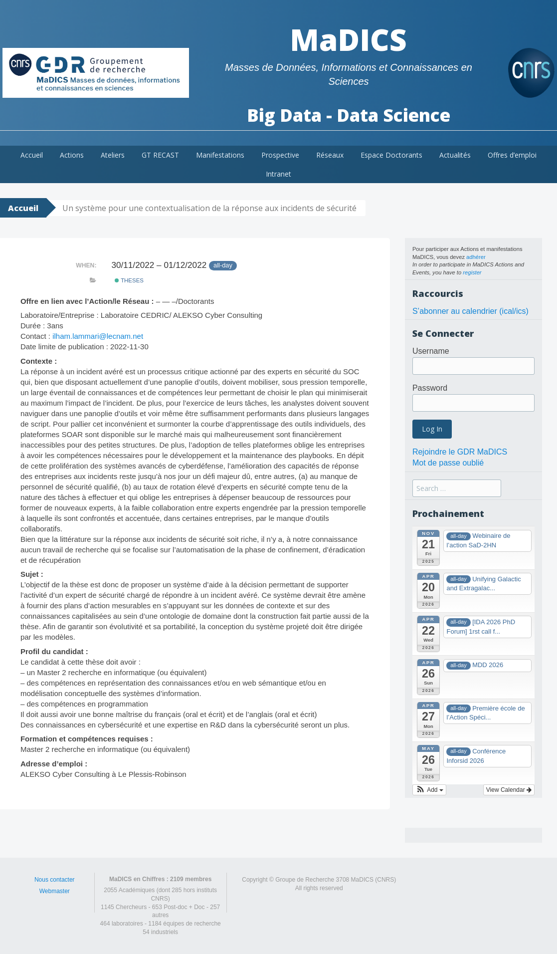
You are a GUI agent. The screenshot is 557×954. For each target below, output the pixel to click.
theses (129, 280)
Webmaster (54, 891)
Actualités (455, 155)
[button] (429, 790)
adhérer (476, 257)
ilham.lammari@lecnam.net (97, 336)
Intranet (278, 174)
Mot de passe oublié (448, 463)
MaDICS (348, 39)
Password (429, 388)
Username (430, 351)
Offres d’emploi (512, 155)
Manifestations (220, 155)
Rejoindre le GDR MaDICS (459, 452)
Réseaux (330, 155)
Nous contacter (54, 879)
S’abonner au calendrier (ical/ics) (470, 311)
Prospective (280, 155)
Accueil (31, 155)
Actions (72, 155)
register (472, 272)
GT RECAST (160, 155)
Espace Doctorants (391, 155)
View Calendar (509, 789)
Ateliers (113, 155)
